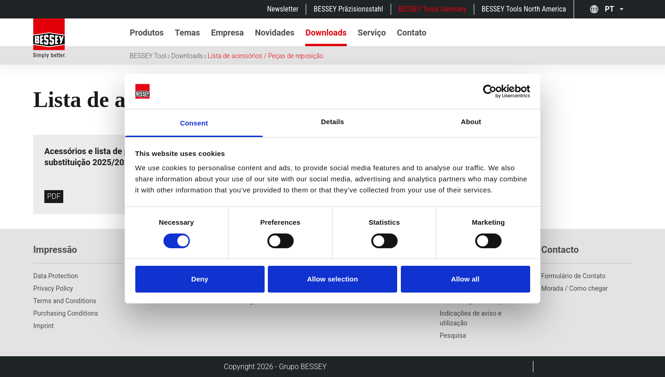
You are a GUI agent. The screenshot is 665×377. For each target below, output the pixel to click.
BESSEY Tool (148, 56)
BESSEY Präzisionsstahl (348, 9)
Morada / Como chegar (574, 288)
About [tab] (471, 122)
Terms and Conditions (65, 301)
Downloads (187, 56)
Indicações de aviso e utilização (471, 318)
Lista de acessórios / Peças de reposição (265, 56)
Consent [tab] (194, 123)
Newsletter (282, 9)
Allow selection (332, 279)
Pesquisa (453, 335)
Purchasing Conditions (65, 313)
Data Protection (55, 276)
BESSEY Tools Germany (432, 9)
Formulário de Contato (573, 276)
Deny (199, 279)
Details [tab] (332, 122)
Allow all (465, 279)
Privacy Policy (53, 288)
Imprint (43, 325)
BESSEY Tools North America (524, 9)
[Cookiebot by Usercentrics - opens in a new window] (489, 91)
